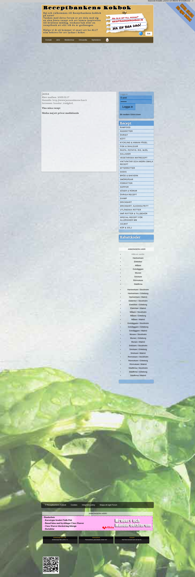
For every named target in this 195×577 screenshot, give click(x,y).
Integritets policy (88, 505)
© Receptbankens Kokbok (55, 505)
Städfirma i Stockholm (138, 368)
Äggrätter (126, 131)
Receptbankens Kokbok (87, 8)
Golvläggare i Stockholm (138, 323)
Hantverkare (138, 258)
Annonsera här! (137, 249)
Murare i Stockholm (138, 334)
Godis (123, 172)
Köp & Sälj (126, 228)
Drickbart (126, 202)
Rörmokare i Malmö (138, 364)
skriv (58, 40)
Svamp (123, 198)
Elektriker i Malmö (138, 308)
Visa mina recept (51, 108)
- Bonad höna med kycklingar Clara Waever (63, 523)
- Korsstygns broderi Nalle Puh (57, 520)
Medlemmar (69, 40)
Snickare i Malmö (138, 353)
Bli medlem (125, 114)
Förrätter (126, 183)
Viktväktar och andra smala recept (136, 163)
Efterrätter (127, 168)
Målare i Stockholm (138, 312)
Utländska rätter (130, 210)
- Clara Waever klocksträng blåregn (59, 526)
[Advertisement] (97, 67)
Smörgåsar (126, 179)
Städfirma (138, 284)
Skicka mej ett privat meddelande (60, 113)
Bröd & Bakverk (129, 176)
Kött (122, 139)
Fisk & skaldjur (129, 146)
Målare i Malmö (138, 319)
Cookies (74, 505)
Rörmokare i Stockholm (138, 357)
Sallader (125, 154)
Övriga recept (128, 195)
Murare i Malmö (138, 342)
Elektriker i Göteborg (138, 304)
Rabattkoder (130, 237)
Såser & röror (128, 191)
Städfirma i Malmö (138, 375)
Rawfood (125, 127)
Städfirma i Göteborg (138, 372)
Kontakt (48, 40)
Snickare (138, 277)
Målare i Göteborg (138, 316)
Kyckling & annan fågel (134, 143)
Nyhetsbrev (96, 40)
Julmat (124, 224)
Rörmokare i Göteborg (138, 360)
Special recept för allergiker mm (131, 218)
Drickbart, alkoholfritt (134, 206)
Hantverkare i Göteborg (138, 293)
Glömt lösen (135, 114)
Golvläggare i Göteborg (138, 327)
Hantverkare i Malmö (138, 297)
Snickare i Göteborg (138, 349)
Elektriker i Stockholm (138, 301)
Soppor (124, 187)
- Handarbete (48, 517)
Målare (138, 265)
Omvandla (83, 40)
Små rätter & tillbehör (133, 214)
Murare (138, 273)
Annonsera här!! (98, 513)
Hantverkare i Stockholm (138, 289)
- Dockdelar (48, 529)
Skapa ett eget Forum (108, 505)
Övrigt (124, 135)
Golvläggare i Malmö (138, 331)
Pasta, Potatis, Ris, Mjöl (134, 150)
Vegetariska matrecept (134, 158)
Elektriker (138, 262)
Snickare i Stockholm (138, 345)
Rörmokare (138, 280)
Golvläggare (138, 269)
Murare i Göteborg (138, 338)
